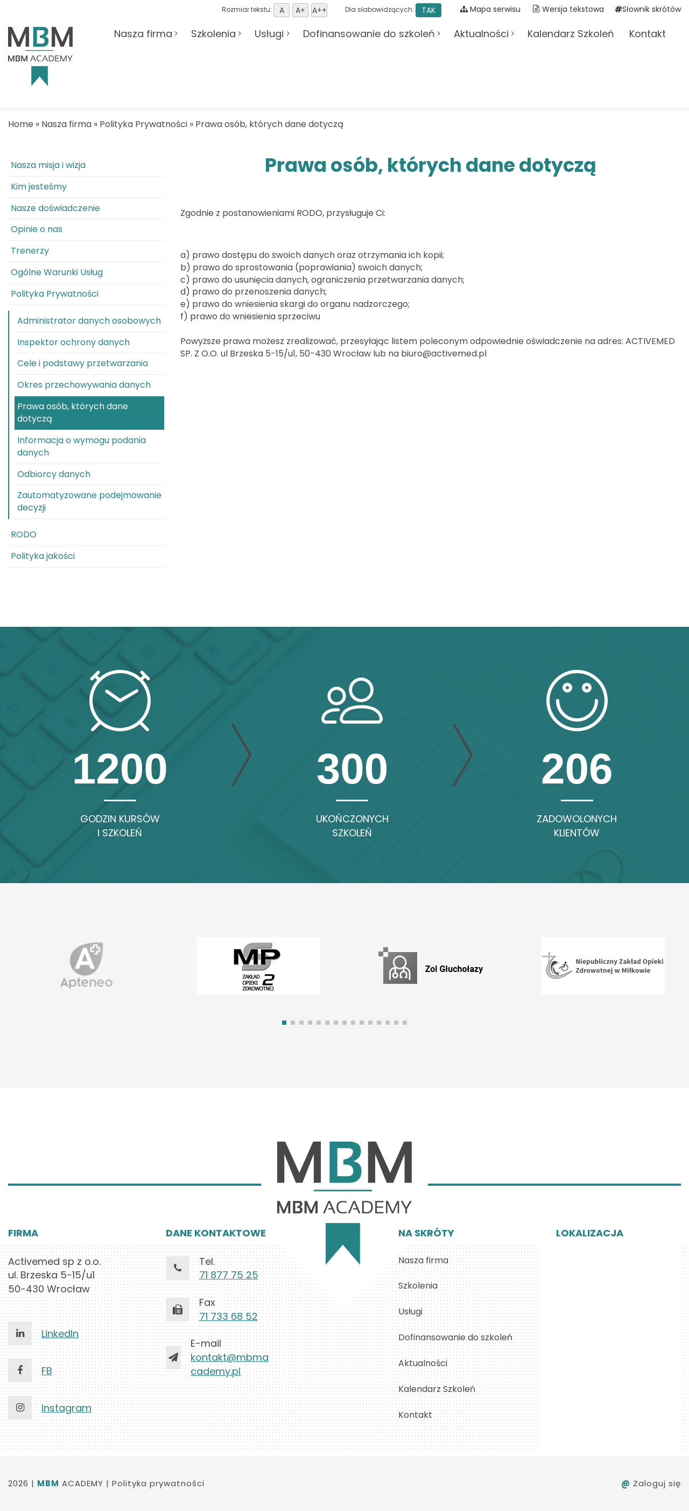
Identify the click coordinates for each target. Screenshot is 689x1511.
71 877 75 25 (228, 1275)
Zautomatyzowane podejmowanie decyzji (89, 501)
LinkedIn (60, 1333)
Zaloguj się (651, 1483)
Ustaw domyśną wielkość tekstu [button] (281, 10)
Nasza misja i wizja (48, 165)
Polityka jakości (43, 556)
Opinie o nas (36, 229)
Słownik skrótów (648, 9)
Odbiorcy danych (53, 474)
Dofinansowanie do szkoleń (369, 33)
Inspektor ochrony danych (73, 342)
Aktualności (481, 33)
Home (20, 124)
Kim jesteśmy (39, 186)
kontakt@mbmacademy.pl (230, 1364)
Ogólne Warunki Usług (57, 272)
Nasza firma (143, 33)
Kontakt (647, 33)
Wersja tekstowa (573, 9)
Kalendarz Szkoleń (571, 33)
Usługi (269, 33)
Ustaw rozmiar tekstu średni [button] (300, 10)
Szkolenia (213, 33)
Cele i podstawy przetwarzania (82, 363)
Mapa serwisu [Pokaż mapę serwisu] (490, 9)
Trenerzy (30, 250)
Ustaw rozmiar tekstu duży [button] (319, 10)
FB (46, 1370)
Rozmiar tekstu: (274, 9)
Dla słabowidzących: (392, 9)
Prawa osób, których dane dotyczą (269, 124)
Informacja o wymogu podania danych (81, 446)
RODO (24, 534)
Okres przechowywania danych (84, 385)
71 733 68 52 (228, 1316)
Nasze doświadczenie (55, 208)
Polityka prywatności (158, 1483)
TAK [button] (428, 10)
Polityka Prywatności (143, 124)
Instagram (66, 1408)
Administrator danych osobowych (89, 320)
